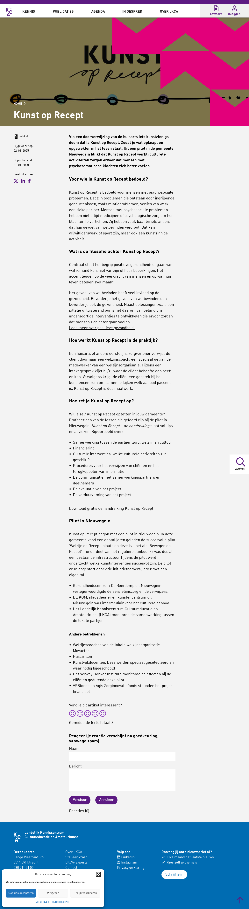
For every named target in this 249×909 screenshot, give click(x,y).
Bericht (122, 778)
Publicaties (63, 11)
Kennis (28, 11)
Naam (122, 754)
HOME (19, 103)
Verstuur (80, 800)
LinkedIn (126, 857)
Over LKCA (169, 11)
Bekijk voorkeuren (85, 893)
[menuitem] (28, 10)
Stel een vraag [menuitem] (76, 857)
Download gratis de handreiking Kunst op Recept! (111, 509)
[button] (98, 874)
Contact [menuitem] (71, 868)
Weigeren (53, 893)
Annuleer (106, 800)
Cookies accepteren (21, 893)
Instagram (127, 862)
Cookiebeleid (42, 902)
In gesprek (132, 11)
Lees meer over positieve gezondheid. (102, 328)
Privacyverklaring (60, 902)
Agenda (98, 11)
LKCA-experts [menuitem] (76, 862)
